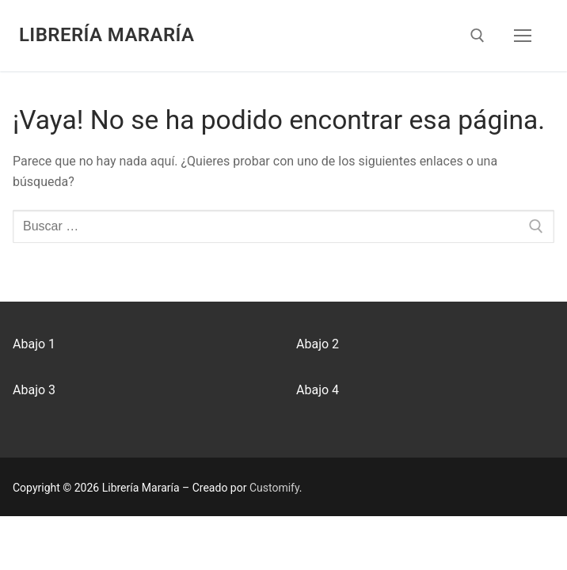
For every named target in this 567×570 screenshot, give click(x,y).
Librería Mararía (107, 35)
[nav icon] (522, 35)
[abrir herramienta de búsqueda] (477, 35)
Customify (274, 487)
